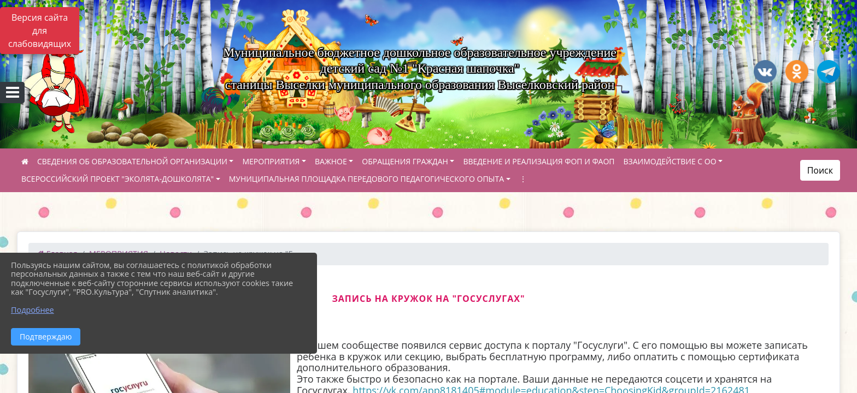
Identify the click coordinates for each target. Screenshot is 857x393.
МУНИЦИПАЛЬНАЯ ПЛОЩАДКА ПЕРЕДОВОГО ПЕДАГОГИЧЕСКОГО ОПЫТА (366, 179)
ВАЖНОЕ (331, 161)
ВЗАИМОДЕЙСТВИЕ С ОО (670, 161)
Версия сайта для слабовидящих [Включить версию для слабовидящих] (39, 30)
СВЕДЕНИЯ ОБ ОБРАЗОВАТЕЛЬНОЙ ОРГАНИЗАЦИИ (132, 161)
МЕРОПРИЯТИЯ (271, 161)
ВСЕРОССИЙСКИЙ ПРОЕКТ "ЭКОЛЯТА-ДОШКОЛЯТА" (117, 179)
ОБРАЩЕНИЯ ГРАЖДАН (405, 161)
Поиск (820, 170)
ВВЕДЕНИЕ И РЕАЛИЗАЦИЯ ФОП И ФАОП (538, 161)
